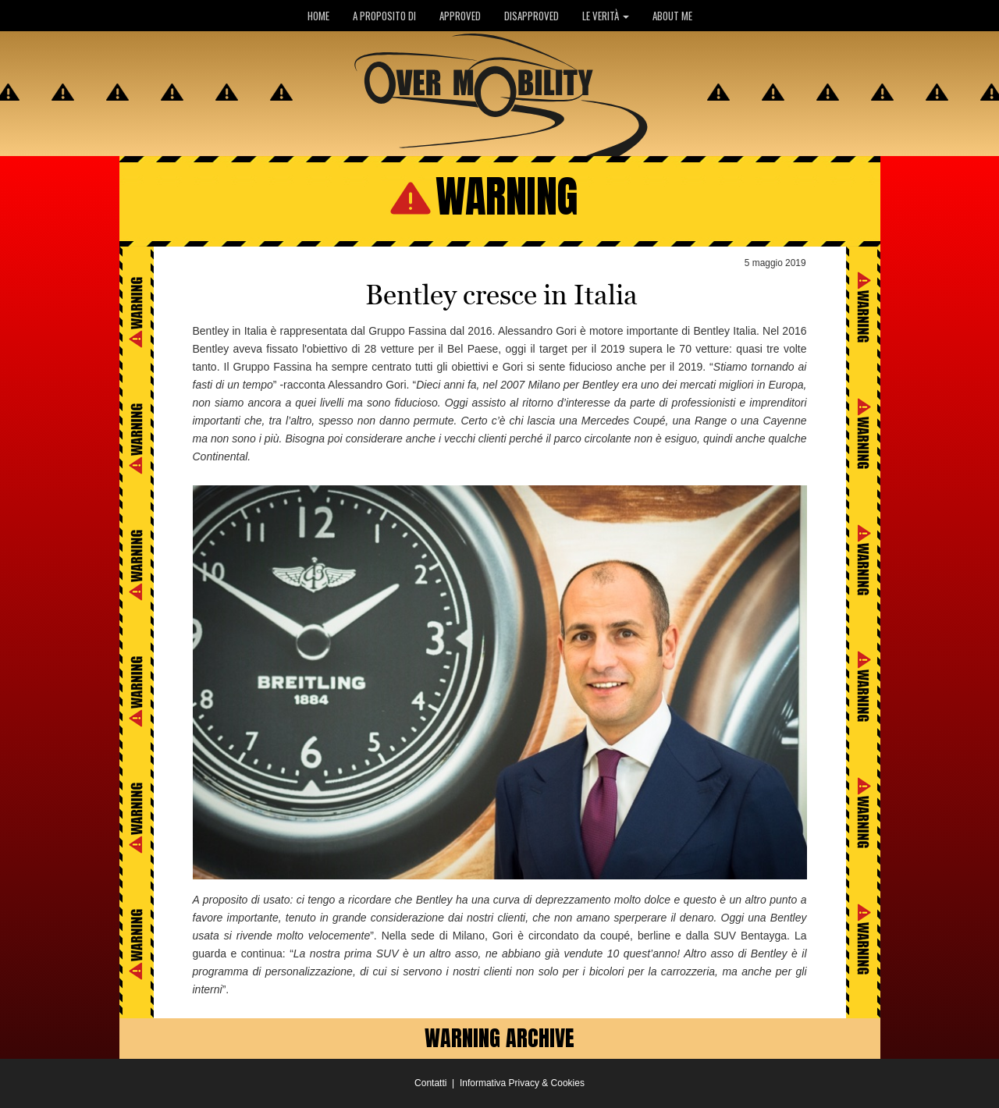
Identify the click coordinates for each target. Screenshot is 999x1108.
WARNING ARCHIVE (499, 1037)
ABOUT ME (672, 15)
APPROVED (460, 15)
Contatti (430, 1083)
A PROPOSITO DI (384, 15)
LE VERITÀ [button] (605, 15)
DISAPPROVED (531, 15)
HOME (318, 15)
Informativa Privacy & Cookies (522, 1083)
